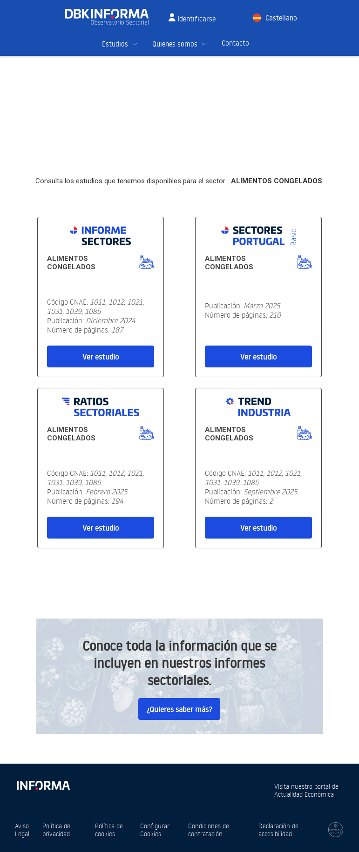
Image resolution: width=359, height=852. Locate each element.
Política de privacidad (56, 830)
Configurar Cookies (154, 830)
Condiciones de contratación (208, 830)
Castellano (281, 17)
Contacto (235, 43)
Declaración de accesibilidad (278, 830)
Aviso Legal (22, 830)
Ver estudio (100, 356)
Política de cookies (109, 830)
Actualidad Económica (304, 794)
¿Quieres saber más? (179, 709)
